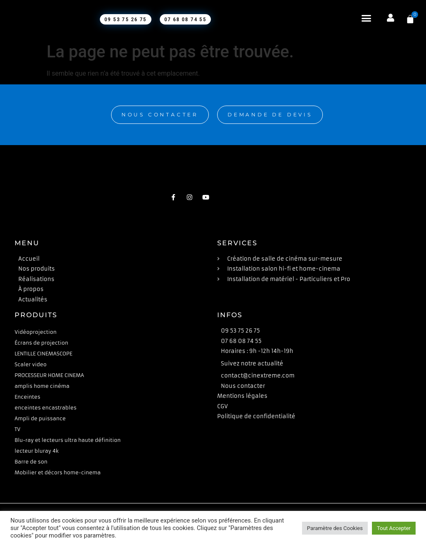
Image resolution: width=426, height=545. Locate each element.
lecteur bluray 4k (37, 451)
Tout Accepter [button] (394, 528)
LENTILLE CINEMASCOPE (43, 353)
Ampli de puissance (40, 418)
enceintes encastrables (46, 407)
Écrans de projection (41, 343)
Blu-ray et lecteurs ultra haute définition (68, 440)
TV (17, 429)
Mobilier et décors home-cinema (58, 472)
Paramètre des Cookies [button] (335, 528)
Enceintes (27, 397)
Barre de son (31, 462)
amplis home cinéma (42, 386)
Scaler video (31, 364)
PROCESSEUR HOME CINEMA (49, 375)
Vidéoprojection (36, 332)
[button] (364, 18)
